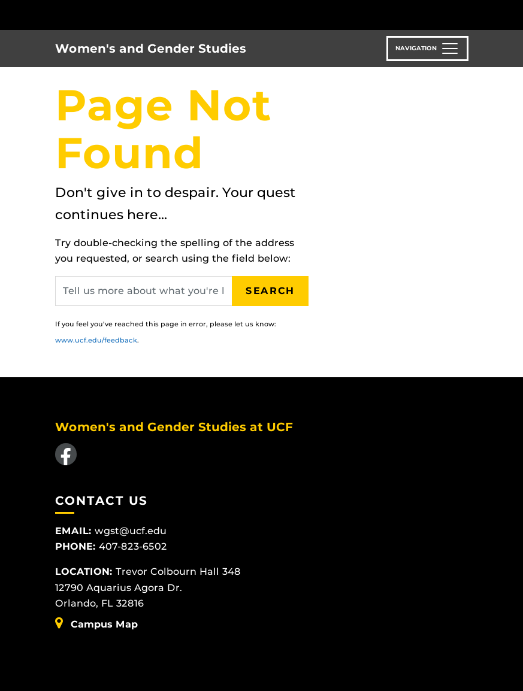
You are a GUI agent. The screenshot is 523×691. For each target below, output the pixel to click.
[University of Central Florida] (134, 14)
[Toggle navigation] (427, 48)
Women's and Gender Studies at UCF (174, 427)
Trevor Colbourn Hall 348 (178, 571)
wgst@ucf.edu (131, 531)
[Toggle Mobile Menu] (465, 14)
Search (270, 290)
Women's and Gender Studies (150, 48)
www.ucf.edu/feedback (96, 340)
